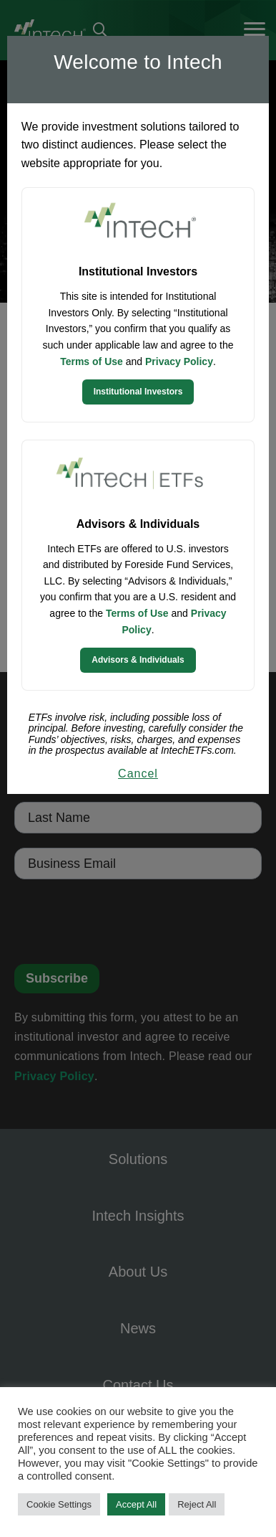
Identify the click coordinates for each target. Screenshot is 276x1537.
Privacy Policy (179, 361)
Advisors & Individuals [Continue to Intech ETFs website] (138, 660)
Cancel (138, 773)
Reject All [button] (196, 1504)
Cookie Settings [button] (59, 1504)
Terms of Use (91, 361)
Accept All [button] (136, 1504)
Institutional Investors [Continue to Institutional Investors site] (138, 392)
